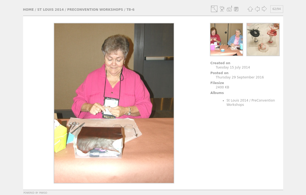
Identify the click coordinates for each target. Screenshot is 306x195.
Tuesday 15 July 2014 (233, 67)
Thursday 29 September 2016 (240, 77)
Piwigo (43, 192)
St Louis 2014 (50, 10)
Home (28, 10)
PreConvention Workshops (95, 10)
